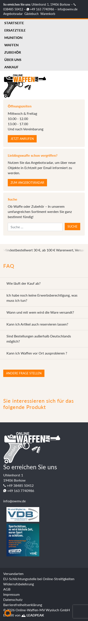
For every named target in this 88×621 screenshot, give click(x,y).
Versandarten (13, 574)
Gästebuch (31, 14)
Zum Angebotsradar (27, 182)
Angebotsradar (13, 14)
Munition (13, 37)
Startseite (14, 23)
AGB (6, 589)
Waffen (11, 45)
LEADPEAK (32, 615)
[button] (8, 613)
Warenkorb (47, 14)
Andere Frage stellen (24, 373)
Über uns (12, 59)
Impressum (11, 594)
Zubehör (12, 52)
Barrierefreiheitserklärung (22, 605)
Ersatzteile (15, 30)
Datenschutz (12, 599)
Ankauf (11, 67)
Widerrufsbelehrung (18, 584)
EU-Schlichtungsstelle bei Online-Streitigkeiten (38, 579)
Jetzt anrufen (22, 138)
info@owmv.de (67, 9)
